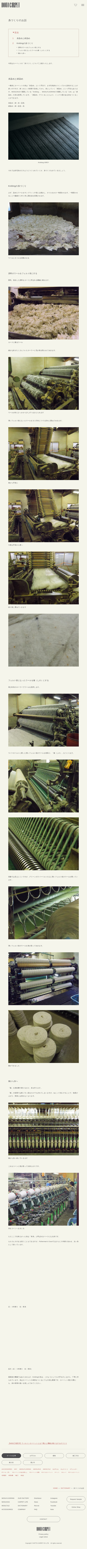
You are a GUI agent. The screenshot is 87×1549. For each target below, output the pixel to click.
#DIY (15, 1469)
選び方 (32, 1462)
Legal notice (43, 1537)
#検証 (22, 1475)
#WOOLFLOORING (25, 1469)
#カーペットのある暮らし (19, 1472)
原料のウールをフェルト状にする (29, 47)
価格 (54, 1455)
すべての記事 (11, 1455)
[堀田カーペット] (11, 5)
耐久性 (11, 1462)
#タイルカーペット (47, 1472)
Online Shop (76, 1507)
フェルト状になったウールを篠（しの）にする (34, 50)
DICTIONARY (65, 1488)
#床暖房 (4, 1475)
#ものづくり (64, 1469)
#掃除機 (10, 1475)
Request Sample (76, 1499)
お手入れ (33, 1455)
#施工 (16, 1475)
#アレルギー (73, 1469)
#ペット (57, 1472)
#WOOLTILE (46, 1469)
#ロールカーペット (73, 1472)
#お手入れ (56, 1469)
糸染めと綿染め (23, 38)
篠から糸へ (22, 53)
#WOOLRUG (37, 1469)
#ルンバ (63, 1472)
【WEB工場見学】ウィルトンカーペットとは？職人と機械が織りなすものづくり (37, 1443)
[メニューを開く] (83, 5)
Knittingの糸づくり (25, 43)
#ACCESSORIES (7, 1469)
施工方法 (76, 1455)
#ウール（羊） (6, 1472)
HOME (55, 1488)
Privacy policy (43, 1534)
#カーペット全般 (34, 1472)
